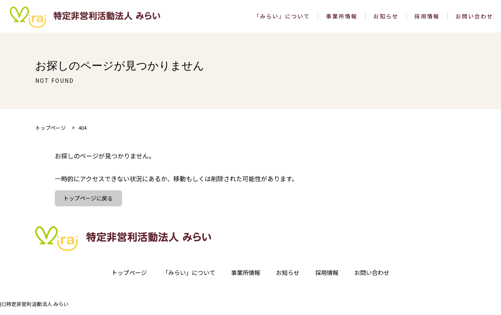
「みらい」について (282, 18)
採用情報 (427, 18)
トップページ (123, 278)
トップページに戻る (89, 203)
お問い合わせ (474, 18)
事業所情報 (341, 18)
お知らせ (385, 18)
